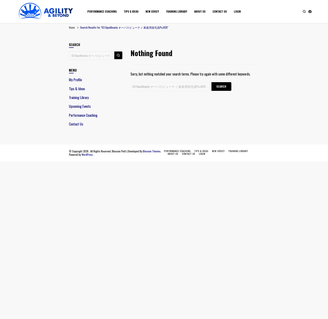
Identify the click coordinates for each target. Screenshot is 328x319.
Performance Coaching (102, 11)
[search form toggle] (304, 11)
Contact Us (220, 11)
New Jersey (152, 11)
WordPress (87, 155)
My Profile (75, 79)
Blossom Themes (151, 151)
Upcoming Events (80, 106)
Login (237, 11)
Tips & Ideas (131, 11)
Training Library (176, 11)
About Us (200, 11)
